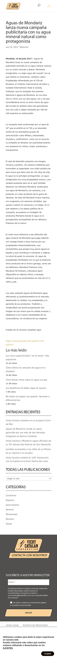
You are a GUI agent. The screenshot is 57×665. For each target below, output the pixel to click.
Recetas (10, 519)
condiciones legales (38, 603)
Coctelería (11, 495)
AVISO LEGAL (12, 625)
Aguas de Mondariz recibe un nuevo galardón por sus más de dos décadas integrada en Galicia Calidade (25, 433)
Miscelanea (11, 514)
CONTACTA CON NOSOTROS (29, 555)
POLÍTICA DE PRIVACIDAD (35, 625)
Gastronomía (12, 505)
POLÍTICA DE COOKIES (18, 629)
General (10, 509)
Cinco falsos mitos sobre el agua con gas (26, 380)
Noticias (24, 47)
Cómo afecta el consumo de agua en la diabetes (26, 369)
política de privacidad (22, 605)
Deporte (10, 500)
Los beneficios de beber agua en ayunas (26, 388)
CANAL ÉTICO (39, 629)
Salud (9, 524)
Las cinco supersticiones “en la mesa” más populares (27, 358)
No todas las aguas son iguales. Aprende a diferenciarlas (28, 398)
